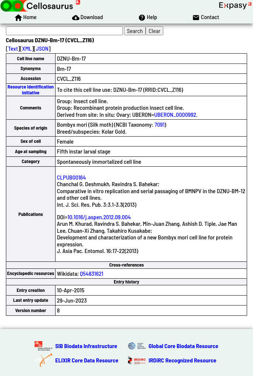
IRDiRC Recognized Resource (182, 360)
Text (13, 48)
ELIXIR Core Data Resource (86, 360)
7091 (159, 124)
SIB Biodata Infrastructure (86, 345)
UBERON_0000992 (175, 114)
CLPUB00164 (71, 177)
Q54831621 (91, 273)
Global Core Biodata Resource (183, 345)
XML (27, 48)
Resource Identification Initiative (31, 89)
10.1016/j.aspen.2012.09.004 (99, 216)
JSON (42, 48)
